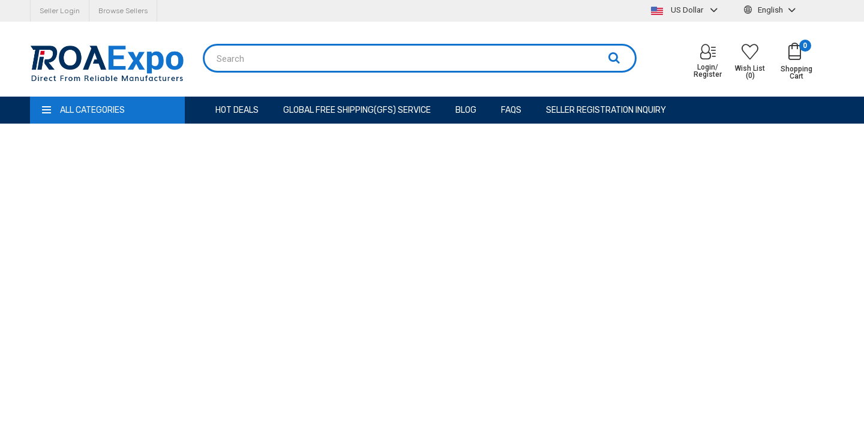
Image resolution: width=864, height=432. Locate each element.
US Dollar (686, 10)
